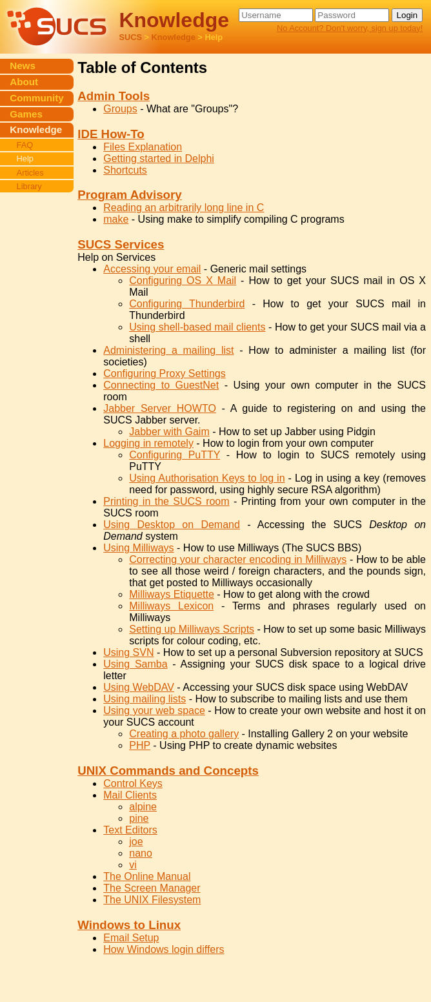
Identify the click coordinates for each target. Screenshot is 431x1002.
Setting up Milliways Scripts (191, 629)
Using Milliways (138, 547)
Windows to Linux (129, 925)
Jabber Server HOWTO (159, 408)
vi (133, 864)
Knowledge (173, 37)
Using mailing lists (144, 698)
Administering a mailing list (168, 350)
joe (136, 841)
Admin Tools (113, 96)
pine (138, 818)
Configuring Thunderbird (187, 303)
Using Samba (135, 664)
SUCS (130, 37)
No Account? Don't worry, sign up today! (350, 28)
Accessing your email (152, 268)
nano (140, 853)
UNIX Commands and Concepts (168, 770)
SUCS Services (120, 244)
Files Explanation (142, 146)
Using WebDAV (138, 687)
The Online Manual (146, 876)
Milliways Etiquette (171, 594)
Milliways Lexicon (171, 605)
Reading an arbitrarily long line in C (183, 207)
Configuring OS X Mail (182, 280)
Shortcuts (125, 170)
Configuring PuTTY (174, 454)
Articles (30, 173)
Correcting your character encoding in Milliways (237, 559)
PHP (139, 745)
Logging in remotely (148, 443)
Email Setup (131, 937)
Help (25, 158)
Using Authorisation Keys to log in (207, 478)
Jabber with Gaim (169, 431)
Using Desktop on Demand (171, 524)
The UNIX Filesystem (152, 899)
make (115, 219)
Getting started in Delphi (158, 158)
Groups (120, 108)
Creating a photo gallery (184, 733)
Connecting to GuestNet (161, 385)
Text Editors (130, 829)
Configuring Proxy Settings (164, 373)
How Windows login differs (163, 949)
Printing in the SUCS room (166, 501)
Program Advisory (129, 194)
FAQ (25, 145)
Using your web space (154, 710)
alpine (143, 806)
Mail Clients (130, 795)
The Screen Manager (151, 888)
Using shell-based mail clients (197, 327)
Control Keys (133, 783)
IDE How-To (111, 134)
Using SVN (128, 652)
